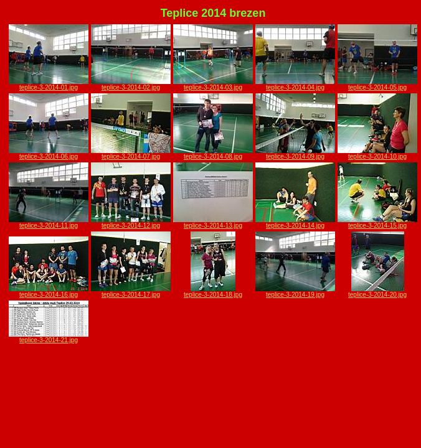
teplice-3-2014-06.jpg (48, 153)
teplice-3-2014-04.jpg (295, 84)
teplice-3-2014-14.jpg (295, 223)
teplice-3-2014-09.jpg (295, 153)
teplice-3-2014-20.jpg (377, 292)
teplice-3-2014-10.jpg (377, 153)
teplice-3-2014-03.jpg (213, 84)
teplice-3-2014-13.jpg (213, 223)
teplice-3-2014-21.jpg (48, 337)
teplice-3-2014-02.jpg (131, 84)
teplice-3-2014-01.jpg (48, 84)
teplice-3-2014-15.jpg (377, 223)
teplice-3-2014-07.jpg (131, 153)
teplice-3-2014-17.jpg (131, 292)
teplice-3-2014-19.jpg (295, 292)
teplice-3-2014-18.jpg (213, 292)
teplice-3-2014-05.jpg (377, 84)
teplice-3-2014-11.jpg (48, 223)
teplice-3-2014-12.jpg (131, 223)
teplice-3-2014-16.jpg (48, 292)
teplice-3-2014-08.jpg (213, 153)
